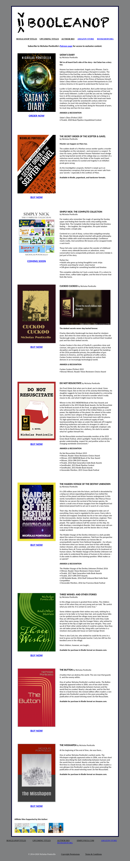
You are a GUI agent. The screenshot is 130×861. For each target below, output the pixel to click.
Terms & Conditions (93, 854)
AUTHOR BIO (68, 39)
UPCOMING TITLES (49, 39)
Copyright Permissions (70, 854)
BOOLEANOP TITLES (26, 39)
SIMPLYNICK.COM (85, 840)
